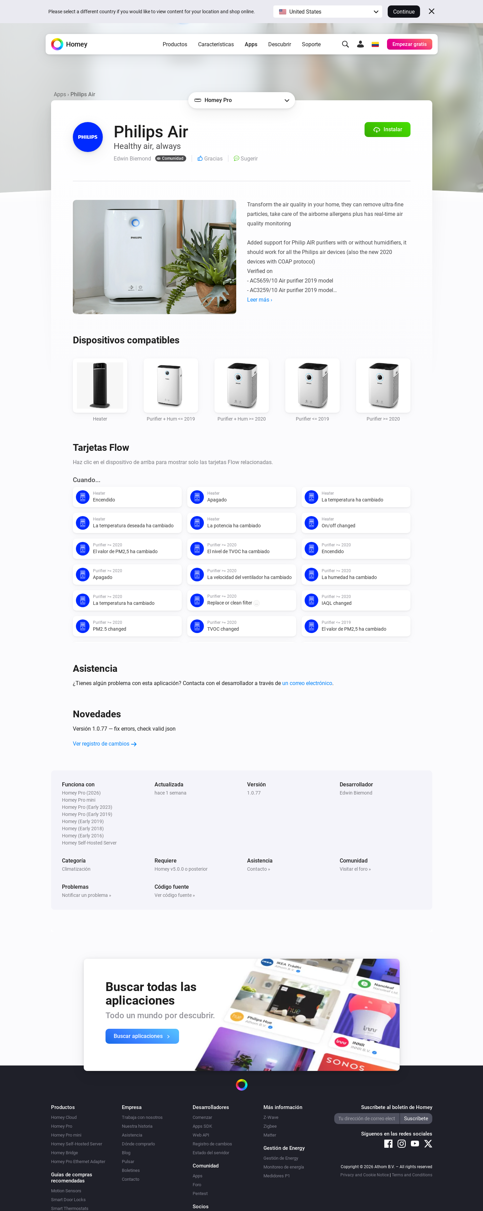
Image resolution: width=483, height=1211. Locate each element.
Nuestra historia (137, 1126)
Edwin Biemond (356, 793)
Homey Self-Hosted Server (76, 1143)
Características (216, 44)
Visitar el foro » (355, 869)
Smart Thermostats (69, 1208)
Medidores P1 (276, 1175)
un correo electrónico (307, 683)
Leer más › (259, 299)
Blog (126, 1152)
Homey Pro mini (66, 1135)
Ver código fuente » (175, 895)
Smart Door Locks (68, 1199)
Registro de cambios (212, 1143)
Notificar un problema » (86, 895)
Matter (269, 1135)
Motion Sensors (66, 1190)
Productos (175, 44)
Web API (201, 1135)
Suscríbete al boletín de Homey (396, 1107)
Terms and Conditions (412, 1175)
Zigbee (270, 1126)
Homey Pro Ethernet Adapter (78, 1161)
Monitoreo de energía (283, 1167)
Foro (197, 1184)
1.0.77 (254, 793)
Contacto (130, 1179)
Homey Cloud (64, 1117)
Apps (251, 44)
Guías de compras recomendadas (71, 1178)
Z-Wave (270, 1117)
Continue (404, 11)
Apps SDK (202, 1126)
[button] (327, 11)
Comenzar (202, 1117)
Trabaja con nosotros (142, 1117)
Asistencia (132, 1135)
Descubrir (279, 44)
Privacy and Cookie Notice (364, 1175)
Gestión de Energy (280, 1158)
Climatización (76, 869)
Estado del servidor (211, 1152)
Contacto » (258, 869)
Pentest (200, 1193)
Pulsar (128, 1161)
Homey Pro (61, 1126)
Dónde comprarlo (138, 1143)
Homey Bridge (64, 1152)
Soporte (311, 44)
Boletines (131, 1170)
